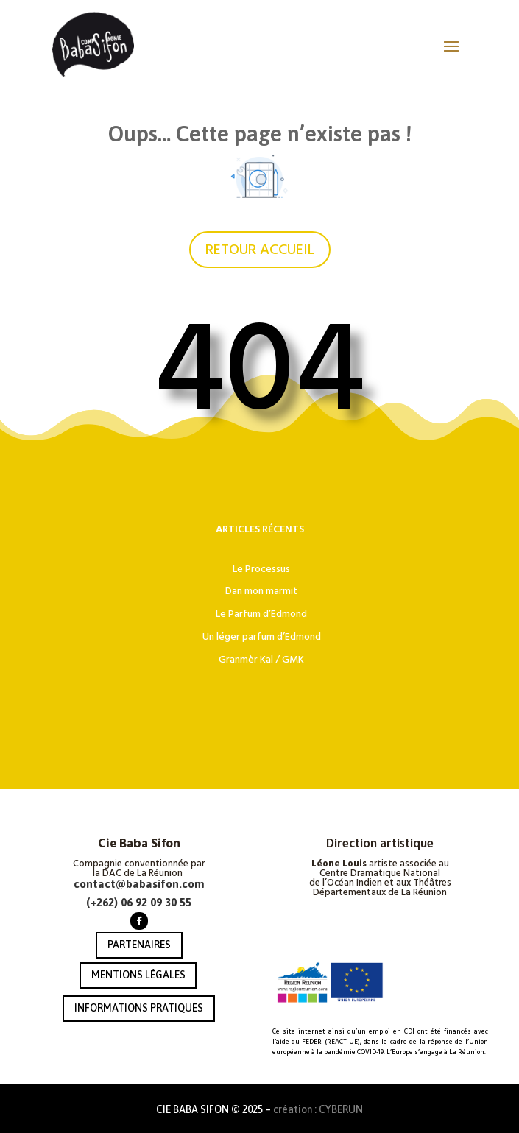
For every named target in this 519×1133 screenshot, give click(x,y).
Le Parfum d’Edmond (261, 614)
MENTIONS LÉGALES (138, 975)
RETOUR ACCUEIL (259, 249)
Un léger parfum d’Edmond (261, 636)
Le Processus (261, 569)
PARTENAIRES (139, 944)
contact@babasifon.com (139, 884)
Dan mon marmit (261, 591)
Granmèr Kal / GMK (261, 659)
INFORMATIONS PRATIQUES (138, 1008)
